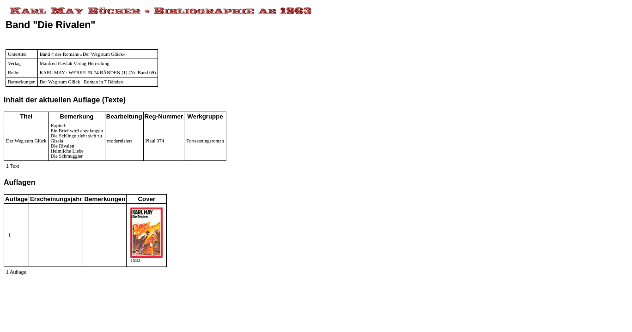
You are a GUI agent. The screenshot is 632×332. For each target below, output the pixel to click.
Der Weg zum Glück (26, 140)
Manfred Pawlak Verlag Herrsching (74, 63)
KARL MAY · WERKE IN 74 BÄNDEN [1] (84, 72)
